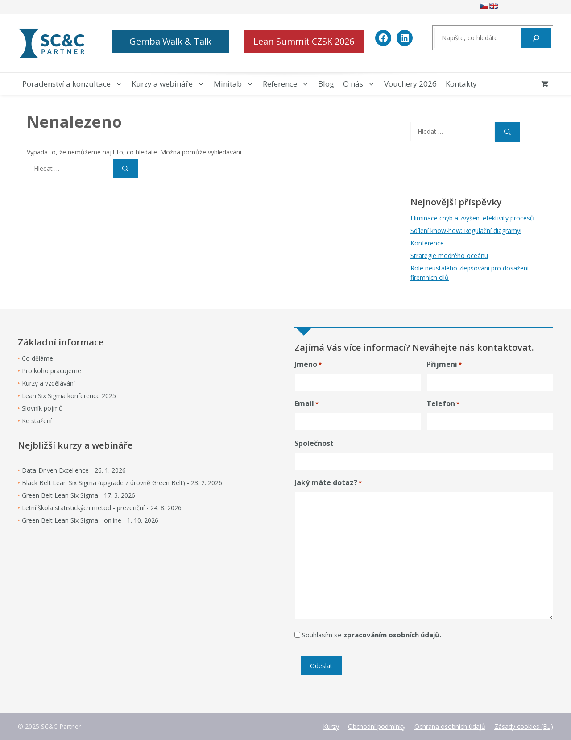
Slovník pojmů (42, 408)
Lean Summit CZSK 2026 (303, 41)
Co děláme (37, 358)
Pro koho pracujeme (51, 370)
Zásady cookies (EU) (523, 726)
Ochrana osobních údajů (449, 726)
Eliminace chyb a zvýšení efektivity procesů (472, 218)
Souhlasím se (371, 634)
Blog (326, 84)
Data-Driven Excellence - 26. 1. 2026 (74, 470)
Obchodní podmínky (376, 726)
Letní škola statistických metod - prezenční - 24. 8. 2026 (102, 507)
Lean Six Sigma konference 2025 (69, 395)
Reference (288, 84)
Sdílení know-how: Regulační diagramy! (465, 230)
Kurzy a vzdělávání (48, 383)
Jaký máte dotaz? (328, 483)
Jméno (308, 364)
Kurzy (331, 726)
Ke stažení (37, 420)
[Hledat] (536, 38)
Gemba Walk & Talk (170, 41)
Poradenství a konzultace (74, 84)
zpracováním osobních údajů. (392, 634)
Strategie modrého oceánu (449, 255)
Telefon (442, 404)
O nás (361, 84)
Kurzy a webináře (170, 84)
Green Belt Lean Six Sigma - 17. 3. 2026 (78, 495)
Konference (427, 243)
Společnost (314, 443)
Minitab (236, 84)
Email (306, 404)
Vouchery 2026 (410, 84)
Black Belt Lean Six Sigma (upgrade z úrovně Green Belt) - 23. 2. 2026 (122, 482)
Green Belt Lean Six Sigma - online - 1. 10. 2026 (90, 520)
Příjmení (444, 364)
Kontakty (461, 84)
